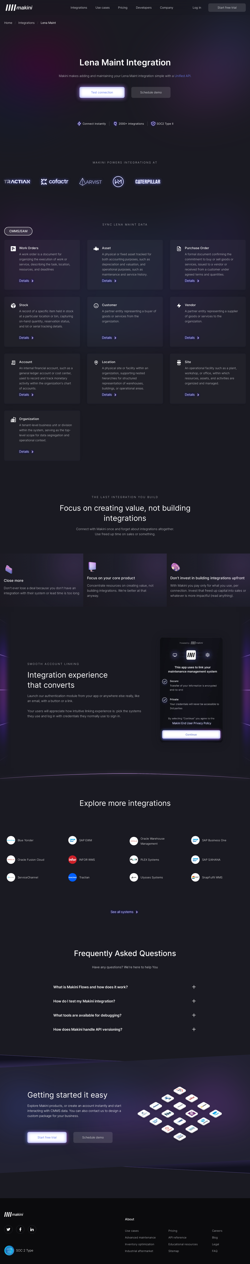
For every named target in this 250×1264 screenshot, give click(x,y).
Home (8, 22)
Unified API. (183, 76)
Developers (144, 7)
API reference (177, 1237)
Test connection (102, 92)
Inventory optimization (139, 1244)
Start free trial (227, 7)
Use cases (102, 7)
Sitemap (173, 1251)
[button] (78, 7)
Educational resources (183, 1244)
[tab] (18, 231)
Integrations (79, 7)
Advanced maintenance (140, 1237)
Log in (197, 7)
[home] (19, 7)
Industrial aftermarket (139, 1251)
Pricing (123, 7)
